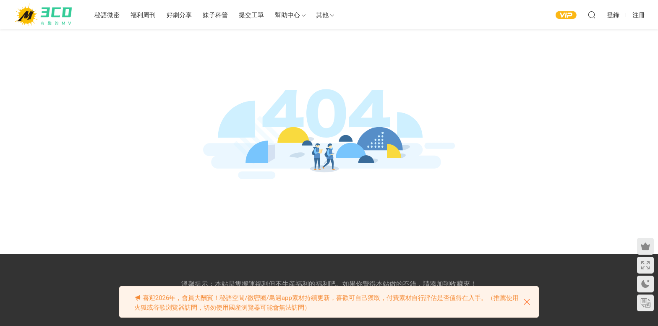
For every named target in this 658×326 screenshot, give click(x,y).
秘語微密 (107, 15)
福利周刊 (143, 15)
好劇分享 (179, 15)
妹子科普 (215, 15)
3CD (44, 14)
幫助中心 (287, 15)
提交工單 (251, 15)
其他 (322, 15)
